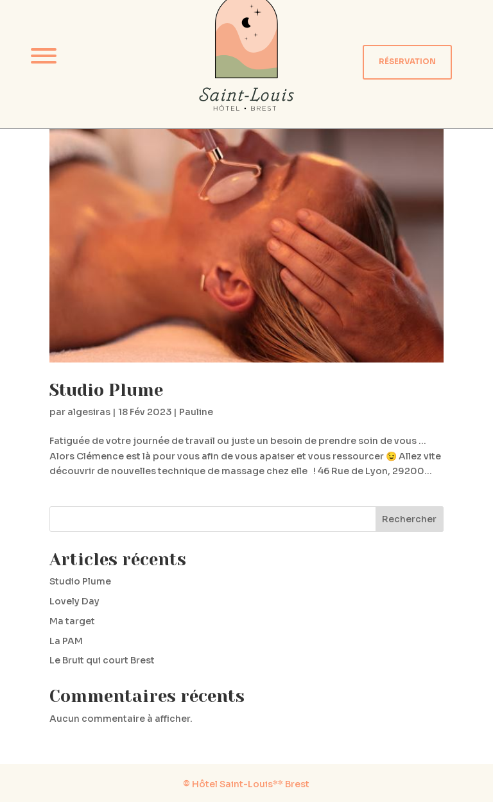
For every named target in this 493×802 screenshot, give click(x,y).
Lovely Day (74, 601)
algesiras (88, 412)
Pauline (196, 412)
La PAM (66, 641)
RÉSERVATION (407, 61)
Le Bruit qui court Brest (102, 660)
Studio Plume (106, 390)
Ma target (72, 621)
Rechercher (409, 519)
